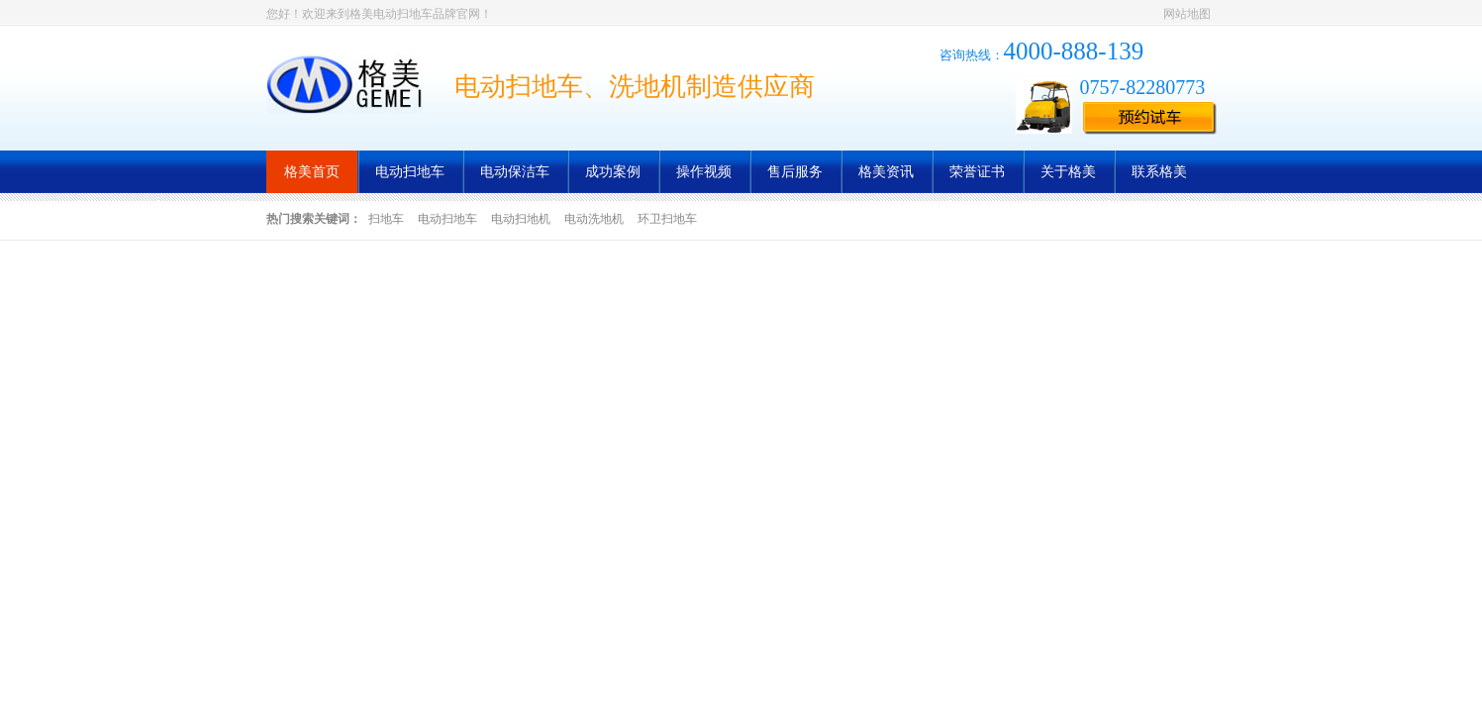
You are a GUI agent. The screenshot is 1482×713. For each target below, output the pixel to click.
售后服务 (795, 171)
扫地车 (386, 219)
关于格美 (1068, 171)
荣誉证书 (977, 171)
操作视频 (704, 171)
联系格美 (1159, 171)
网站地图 (1187, 14)
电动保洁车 (514, 171)
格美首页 (312, 171)
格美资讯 (886, 171)
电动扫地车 (410, 171)
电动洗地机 (594, 219)
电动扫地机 (520, 219)
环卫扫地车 (667, 219)
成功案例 (613, 171)
